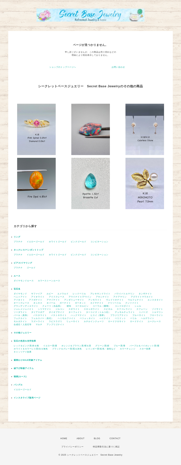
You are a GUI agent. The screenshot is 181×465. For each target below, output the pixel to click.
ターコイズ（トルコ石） (98, 312)
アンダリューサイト (74, 300)
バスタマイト (40, 315)
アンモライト (95, 300)
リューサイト (73, 321)
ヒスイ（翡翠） (98, 315)
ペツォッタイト (87, 318)
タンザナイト (145, 293)
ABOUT (81, 438)
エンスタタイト (155, 300)
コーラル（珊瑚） (102, 306)
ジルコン (60, 309)
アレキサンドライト (100, 293)
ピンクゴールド (78, 241)
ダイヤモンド (20, 293)
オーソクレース (21, 303)
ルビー (50, 293)
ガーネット (80, 303)
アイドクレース (56, 297)
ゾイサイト (157, 309)
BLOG (97, 438)
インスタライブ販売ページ (27, 398)
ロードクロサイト (117, 321)
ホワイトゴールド (58, 241)
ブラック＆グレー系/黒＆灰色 (67, 349)
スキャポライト (91, 309)
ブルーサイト (139, 315)
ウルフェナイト (135, 300)
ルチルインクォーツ (94, 321)
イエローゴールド (36, 241)
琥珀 (69, 306)
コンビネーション (99, 241)
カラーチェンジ (127, 349)
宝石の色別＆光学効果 (25, 341)
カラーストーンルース (49, 280)
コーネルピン (82, 306)
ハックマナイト (78, 315)
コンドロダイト (122, 306)
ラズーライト (38, 321)
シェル (138, 306)
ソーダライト (20, 312)
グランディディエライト (26, 306)
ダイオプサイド (56, 312)
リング (17, 237)
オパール (51, 303)
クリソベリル (114, 303)
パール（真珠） (21, 315)
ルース (17, 276)
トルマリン (157, 312)
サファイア (36, 293)
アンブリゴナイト (55, 324)
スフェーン (142, 309)
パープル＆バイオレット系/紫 (144, 346)
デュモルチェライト (125, 312)
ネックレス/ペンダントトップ (28, 250)
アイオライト (38, 297)
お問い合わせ (118, 67)
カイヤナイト (97, 303)
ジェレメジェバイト (24, 309)
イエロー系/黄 (50, 346)
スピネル (108, 309)
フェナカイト (20, 318)
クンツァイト (132, 303)
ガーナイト (65, 303)
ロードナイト (136, 321)
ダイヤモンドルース (24, 280)
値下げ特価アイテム (24, 368)
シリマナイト (44, 309)
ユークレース (154, 321)
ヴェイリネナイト (115, 300)
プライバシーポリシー (72, 446)
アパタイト (19, 300)
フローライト (156, 315)
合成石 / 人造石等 (23, 324)
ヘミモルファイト (67, 318)
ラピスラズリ (55, 321)
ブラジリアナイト (119, 315)
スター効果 (145, 349)
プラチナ (18, 241)
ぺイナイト (105, 318)
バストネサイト (59, 315)
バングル (18, 385)
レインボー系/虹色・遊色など (101, 349)
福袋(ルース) (20, 376)
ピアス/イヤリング (23, 263)
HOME (64, 438)
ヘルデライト (147, 318)
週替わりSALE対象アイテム (28, 360)
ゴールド (31, 267)
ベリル (133, 318)
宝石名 (17, 289)
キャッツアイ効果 (23, 352)
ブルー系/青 (119, 346)
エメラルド (63, 293)
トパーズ (143, 312)
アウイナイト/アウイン (80, 297)
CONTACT (115, 438)
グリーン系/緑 (102, 346)
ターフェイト (75, 312)
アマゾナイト (53, 300)
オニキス (37, 303)
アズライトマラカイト (142, 297)
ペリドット (120, 318)
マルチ (39, 324)
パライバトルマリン (124, 293)
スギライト (74, 309)
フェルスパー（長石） (42, 318)
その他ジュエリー (23, 333)
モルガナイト (20, 321)
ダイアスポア (38, 312)
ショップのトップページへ (62, 67)
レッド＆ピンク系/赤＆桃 (26, 346)
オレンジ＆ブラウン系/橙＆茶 (76, 346)
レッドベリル (79, 293)
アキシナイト (102, 297)
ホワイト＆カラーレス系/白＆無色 (31, 349)
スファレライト (124, 309)
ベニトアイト (20, 297)
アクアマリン (120, 297)
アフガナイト (35, 300)
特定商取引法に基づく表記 (106, 446)
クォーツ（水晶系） (52, 306)
